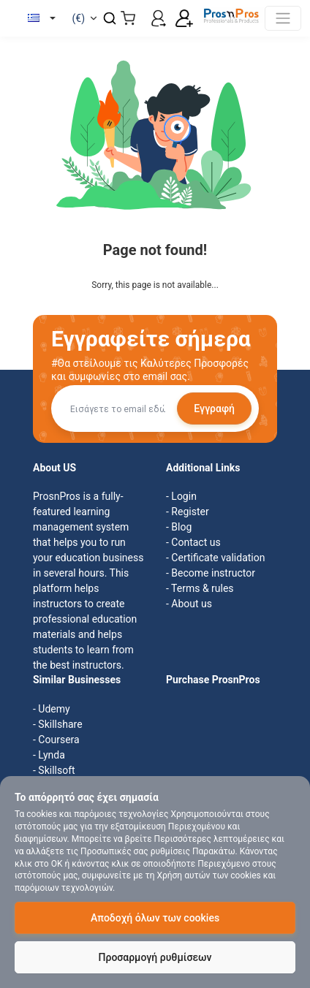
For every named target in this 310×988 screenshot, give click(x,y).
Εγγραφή (214, 408)
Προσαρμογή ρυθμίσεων (155, 957)
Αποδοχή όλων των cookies (155, 918)
